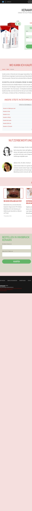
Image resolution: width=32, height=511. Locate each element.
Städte (29, 280)
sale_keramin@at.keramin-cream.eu (7, 287)
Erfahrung (2, 280)
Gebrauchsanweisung (12, 280)
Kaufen (16, 261)
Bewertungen (22, 280)
